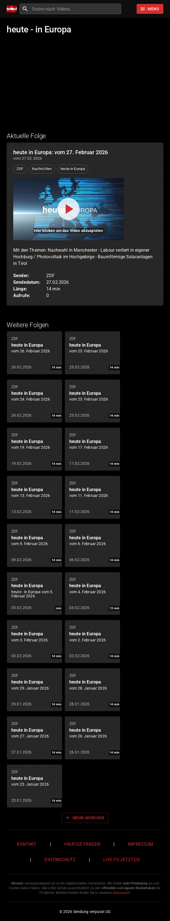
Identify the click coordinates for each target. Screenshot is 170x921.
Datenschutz (60, 859)
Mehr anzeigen (84, 818)
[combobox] (76, 9)
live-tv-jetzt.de (121, 859)
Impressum (140, 844)
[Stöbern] (150, 9)
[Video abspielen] (68, 209)
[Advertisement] (85, 86)
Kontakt (27, 844)
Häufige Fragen (82, 844)
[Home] (13, 9)
